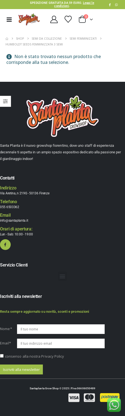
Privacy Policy (52, 356)
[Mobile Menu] (9, 20)
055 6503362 (9, 207)
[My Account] (53, 19)
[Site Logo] (29, 19)
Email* (5, 343)
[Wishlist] (68, 19)
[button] (62, 276)
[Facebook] (110, 5)
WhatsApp (116, 5)
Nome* (6, 328)
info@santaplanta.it (14, 220)
